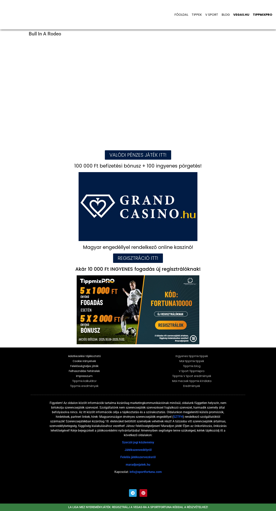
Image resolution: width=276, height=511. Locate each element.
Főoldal (181, 14)
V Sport (211, 14)
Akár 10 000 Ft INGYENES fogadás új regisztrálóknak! (138, 269)
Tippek (197, 14)
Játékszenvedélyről (138, 450)
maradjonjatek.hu (138, 464)
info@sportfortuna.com (146, 472)
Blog (226, 14)
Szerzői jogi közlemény (138, 442)
